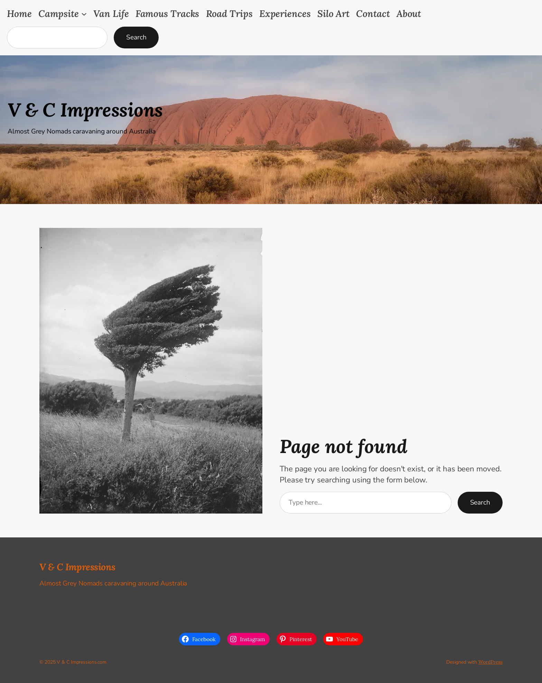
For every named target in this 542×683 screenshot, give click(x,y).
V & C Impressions (85, 110)
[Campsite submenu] (84, 13)
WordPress (490, 662)
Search (136, 37)
